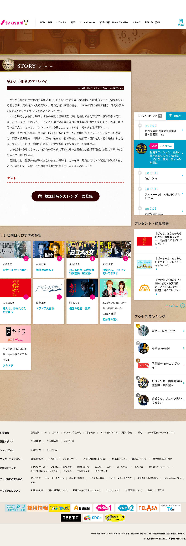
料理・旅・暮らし (153, 22)
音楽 (73, 22)
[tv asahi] (15, 22)
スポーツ (136, 22)
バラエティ (61, 22)
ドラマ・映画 (46, 22)
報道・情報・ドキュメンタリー (114, 22)
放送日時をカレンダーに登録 (69, 196)
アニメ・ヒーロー (87, 22)
